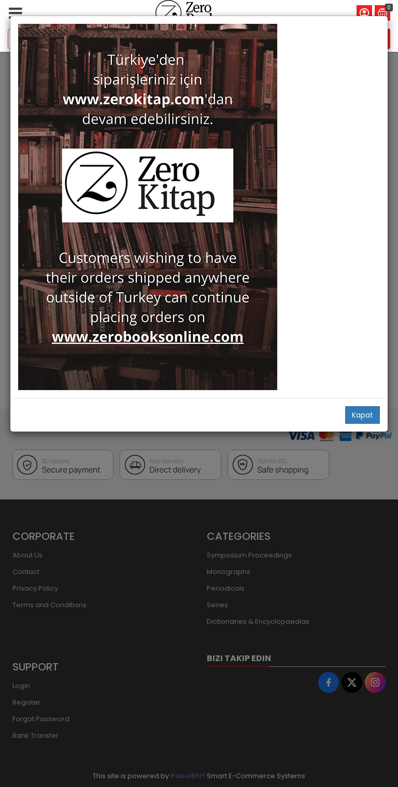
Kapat (362, 415)
